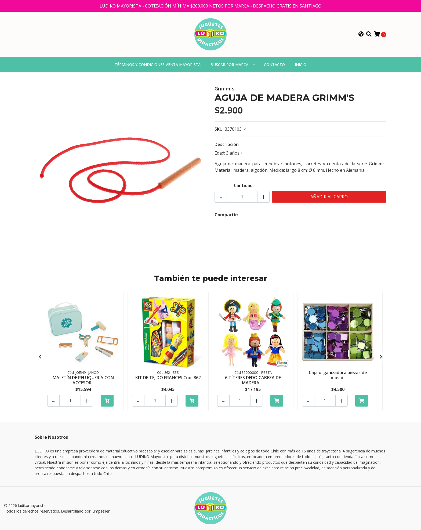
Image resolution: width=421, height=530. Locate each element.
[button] (361, 34)
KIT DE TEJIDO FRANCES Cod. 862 (168, 378)
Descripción (227, 144)
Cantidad (243, 185)
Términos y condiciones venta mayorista (158, 64)
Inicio (300, 64)
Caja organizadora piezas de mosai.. (338, 375)
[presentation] (40, 356)
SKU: (219, 129)
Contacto (274, 64)
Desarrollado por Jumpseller (85, 511)
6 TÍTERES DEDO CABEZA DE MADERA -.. (253, 380)
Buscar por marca (229, 64)
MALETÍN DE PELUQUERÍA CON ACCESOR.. (83, 380)
